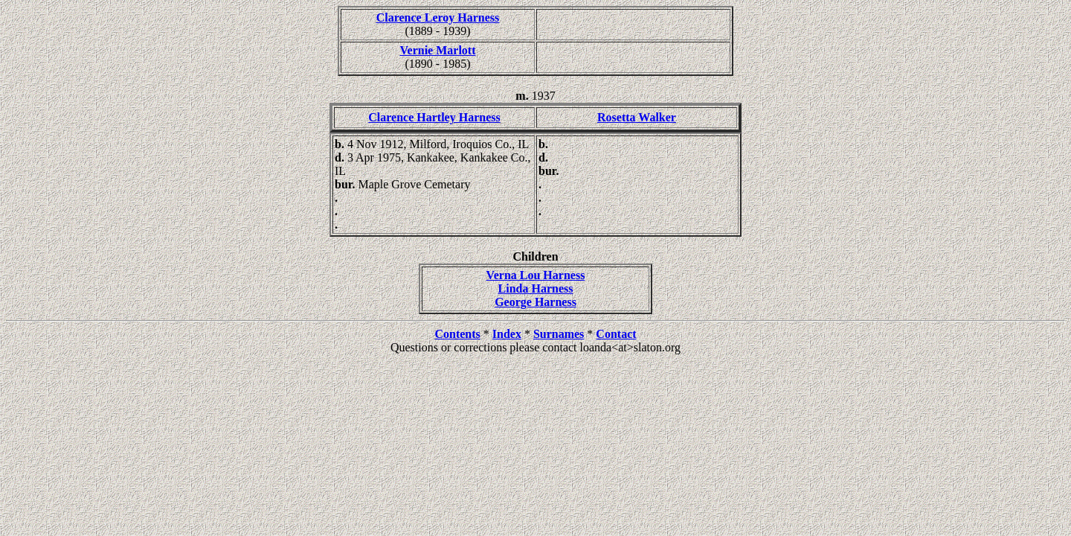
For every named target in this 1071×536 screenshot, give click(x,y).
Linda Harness (535, 288)
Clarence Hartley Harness (434, 117)
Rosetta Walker (636, 117)
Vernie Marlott (437, 50)
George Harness (535, 302)
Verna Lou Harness (535, 275)
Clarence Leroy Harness (438, 17)
